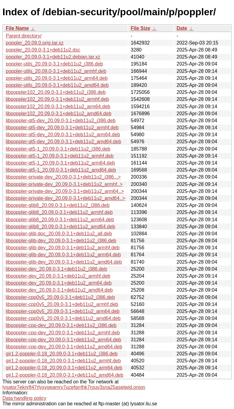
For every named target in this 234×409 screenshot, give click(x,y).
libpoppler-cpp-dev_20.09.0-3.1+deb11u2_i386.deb (61, 325)
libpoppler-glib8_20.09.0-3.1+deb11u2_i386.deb (57, 205)
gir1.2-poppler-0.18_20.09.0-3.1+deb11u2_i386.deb (62, 353)
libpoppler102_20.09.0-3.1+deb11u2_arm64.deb (58, 106)
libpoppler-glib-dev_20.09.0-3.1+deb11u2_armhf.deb (62, 247)
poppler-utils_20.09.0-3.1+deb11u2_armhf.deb (56, 71)
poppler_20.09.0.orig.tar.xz (34, 42)
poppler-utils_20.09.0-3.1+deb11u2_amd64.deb (57, 85)
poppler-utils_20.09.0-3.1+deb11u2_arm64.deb (57, 78)
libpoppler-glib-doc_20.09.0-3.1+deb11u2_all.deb (59, 233)
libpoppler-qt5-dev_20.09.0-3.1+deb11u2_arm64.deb (63, 134)
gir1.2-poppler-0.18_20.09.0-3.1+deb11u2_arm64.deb (64, 367)
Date (181, 28)
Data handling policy (24, 398)
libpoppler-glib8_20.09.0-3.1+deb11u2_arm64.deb (60, 219)
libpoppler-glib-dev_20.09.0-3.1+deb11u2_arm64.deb (63, 254)
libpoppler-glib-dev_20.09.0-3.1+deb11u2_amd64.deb (64, 262)
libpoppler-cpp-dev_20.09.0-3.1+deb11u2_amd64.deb (64, 346)
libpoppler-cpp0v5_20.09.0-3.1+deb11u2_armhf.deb (62, 304)
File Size (140, 28)
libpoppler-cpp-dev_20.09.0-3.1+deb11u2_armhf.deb (63, 332)
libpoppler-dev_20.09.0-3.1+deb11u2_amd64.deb (59, 290)
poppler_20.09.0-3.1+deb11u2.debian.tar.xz (53, 56)
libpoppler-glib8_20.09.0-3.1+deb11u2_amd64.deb (60, 226)
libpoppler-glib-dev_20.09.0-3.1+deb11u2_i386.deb (61, 240)
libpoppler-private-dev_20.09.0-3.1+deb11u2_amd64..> (65, 198)
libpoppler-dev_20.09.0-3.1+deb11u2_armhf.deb (58, 276)
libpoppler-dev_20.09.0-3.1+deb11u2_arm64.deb (59, 283)
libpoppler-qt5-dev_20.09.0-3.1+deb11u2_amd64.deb (63, 141)
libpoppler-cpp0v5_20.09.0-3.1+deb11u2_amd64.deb (63, 318)
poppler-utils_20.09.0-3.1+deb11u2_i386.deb (54, 63)
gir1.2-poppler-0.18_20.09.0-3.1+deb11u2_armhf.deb (63, 360)
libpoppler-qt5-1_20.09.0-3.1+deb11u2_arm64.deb (60, 162)
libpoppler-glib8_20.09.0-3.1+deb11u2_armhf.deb (59, 212)
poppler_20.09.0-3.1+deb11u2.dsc (43, 49)
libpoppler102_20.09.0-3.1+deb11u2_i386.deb (56, 92)
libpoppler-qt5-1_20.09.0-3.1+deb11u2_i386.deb (58, 148)
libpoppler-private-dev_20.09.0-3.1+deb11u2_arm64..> (65, 191)
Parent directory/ (23, 35)
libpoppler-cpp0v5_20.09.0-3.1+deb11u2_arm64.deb (62, 311)
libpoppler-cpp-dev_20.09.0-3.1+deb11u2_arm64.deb (63, 339)
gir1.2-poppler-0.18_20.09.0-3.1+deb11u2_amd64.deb (64, 375)
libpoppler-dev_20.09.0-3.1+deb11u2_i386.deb (56, 269)
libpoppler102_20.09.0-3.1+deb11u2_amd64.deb (59, 113)
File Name (17, 28)
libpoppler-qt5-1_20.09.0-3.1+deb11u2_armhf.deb (60, 155)
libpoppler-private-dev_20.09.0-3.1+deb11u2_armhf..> (64, 184)
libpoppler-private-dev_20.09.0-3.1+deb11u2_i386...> (63, 177)
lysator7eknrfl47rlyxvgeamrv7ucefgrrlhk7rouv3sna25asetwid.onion (73, 387)
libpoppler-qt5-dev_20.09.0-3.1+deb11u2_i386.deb (60, 120)
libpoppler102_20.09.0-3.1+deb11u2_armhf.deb (57, 99)
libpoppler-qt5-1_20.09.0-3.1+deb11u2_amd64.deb (61, 169)
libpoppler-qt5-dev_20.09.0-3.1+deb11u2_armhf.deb (62, 127)
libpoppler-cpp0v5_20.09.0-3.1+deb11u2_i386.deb (60, 297)
